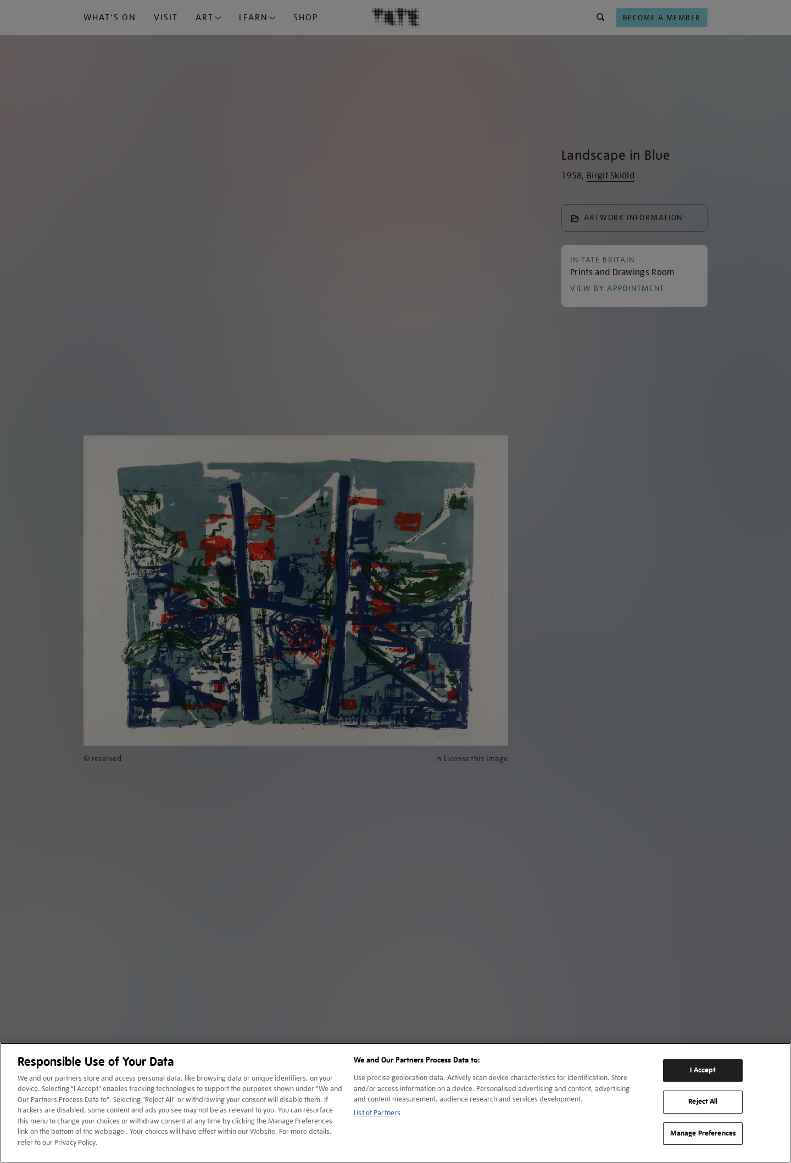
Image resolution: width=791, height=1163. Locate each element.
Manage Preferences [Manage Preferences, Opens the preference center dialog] (703, 1133)
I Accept (703, 1070)
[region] (395, 1103)
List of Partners (377, 1112)
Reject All (702, 1101)
